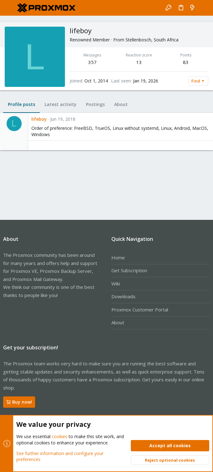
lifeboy (39, 119)
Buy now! (19, 402)
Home (118, 257)
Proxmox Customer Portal (139, 309)
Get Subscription (129, 270)
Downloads (123, 296)
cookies (59, 437)
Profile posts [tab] (21, 104)
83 (186, 62)
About (117, 322)
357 (92, 62)
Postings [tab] (95, 104)
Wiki (115, 283)
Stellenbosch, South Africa (151, 40)
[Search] (204, 7)
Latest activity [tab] (61, 104)
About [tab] (121, 104)
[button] (9, 7)
